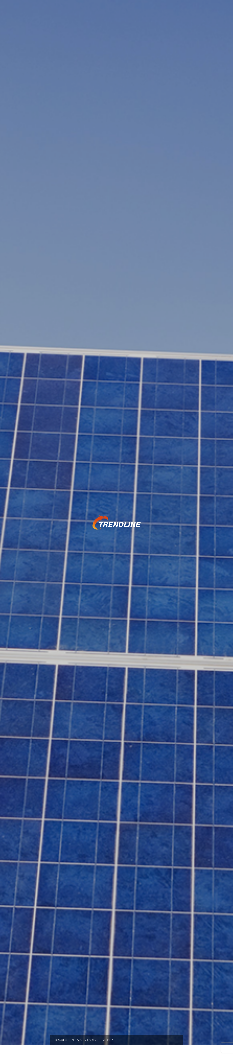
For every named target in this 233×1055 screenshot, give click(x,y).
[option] (116, 83)
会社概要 (202, 8)
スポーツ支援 (126, 8)
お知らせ (144, 8)
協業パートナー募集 (165, 8)
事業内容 (108, 8)
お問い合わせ (220, 8)
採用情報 (186, 8)
